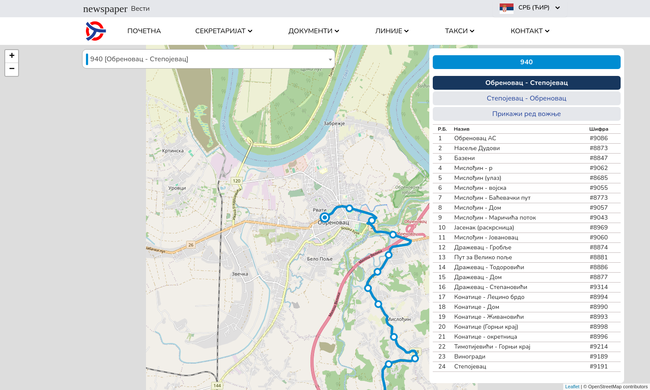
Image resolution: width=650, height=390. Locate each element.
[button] (325, 217)
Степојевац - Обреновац (526, 98)
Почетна (144, 31)
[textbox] (208, 59)
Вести (116, 8)
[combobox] (208, 59)
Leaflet (572, 386)
